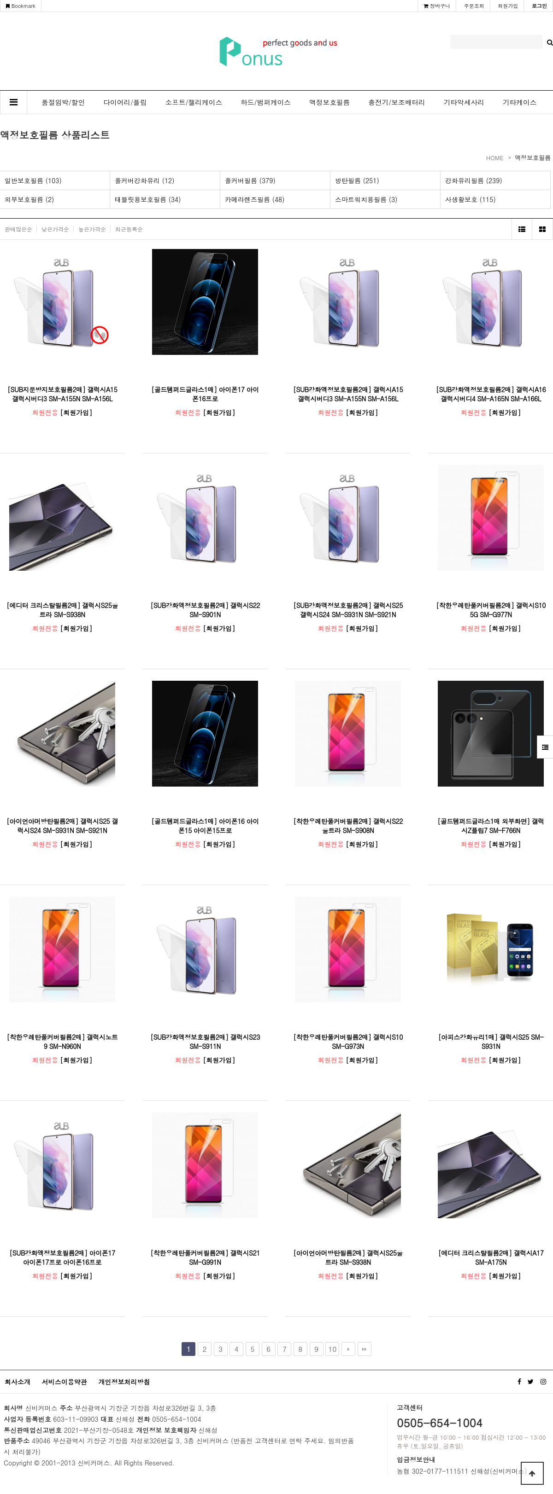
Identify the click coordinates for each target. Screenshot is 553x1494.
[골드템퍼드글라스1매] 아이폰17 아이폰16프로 (205, 394)
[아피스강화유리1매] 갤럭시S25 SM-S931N (490, 1041)
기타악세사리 (464, 102)
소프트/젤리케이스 (194, 102)
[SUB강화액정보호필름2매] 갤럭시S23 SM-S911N (205, 1041)
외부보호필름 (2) (29, 199)
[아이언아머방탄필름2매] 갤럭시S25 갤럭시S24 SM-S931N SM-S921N (62, 825)
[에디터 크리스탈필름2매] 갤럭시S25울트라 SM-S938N (62, 610)
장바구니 (437, 5)
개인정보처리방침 (124, 1381)
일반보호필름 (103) (33, 180)
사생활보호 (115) (470, 199)
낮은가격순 (55, 229)
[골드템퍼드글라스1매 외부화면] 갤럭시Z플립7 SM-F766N (490, 825)
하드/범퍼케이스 (266, 102)
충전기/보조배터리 (396, 102)
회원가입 (508, 5)
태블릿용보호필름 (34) (148, 199)
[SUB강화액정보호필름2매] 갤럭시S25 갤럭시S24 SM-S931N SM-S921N (348, 610)
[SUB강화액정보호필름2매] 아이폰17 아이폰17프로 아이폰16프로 (62, 1257)
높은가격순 (92, 229)
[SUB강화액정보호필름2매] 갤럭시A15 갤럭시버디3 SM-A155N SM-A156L (348, 394)
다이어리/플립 (125, 102)
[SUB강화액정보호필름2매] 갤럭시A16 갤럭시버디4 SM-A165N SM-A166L (491, 394)
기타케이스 (519, 102)
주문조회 (474, 5)
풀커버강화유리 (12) (145, 180)
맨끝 (364, 1349)
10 (333, 1349)
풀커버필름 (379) (250, 180)
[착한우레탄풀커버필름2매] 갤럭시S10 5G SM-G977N (491, 610)
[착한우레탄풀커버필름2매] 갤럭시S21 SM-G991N (205, 1257)
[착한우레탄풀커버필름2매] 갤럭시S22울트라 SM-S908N (348, 825)
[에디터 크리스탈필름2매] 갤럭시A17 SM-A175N (491, 1257)
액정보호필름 (329, 102)
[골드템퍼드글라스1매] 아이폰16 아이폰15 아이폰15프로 (205, 825)
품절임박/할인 (63, 102)
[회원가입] (76, 412)
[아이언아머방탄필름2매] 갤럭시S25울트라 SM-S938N (348, 1257)
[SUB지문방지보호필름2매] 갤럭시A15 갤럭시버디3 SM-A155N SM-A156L (62, 394)
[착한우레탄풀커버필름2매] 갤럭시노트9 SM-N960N (62, 1041)
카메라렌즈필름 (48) (255, 199)
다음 (348, 1349)
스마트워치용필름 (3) (366, 199)
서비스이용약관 (64, 1381)
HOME (495, 157)
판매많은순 (18, 229)
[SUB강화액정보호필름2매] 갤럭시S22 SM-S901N (205, 610)
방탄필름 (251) (357, 180)
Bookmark (20, 5)
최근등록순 (129, 229)
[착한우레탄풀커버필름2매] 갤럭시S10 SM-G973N (348, 1041)
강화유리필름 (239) (473, 180)
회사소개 (17, 1381)
